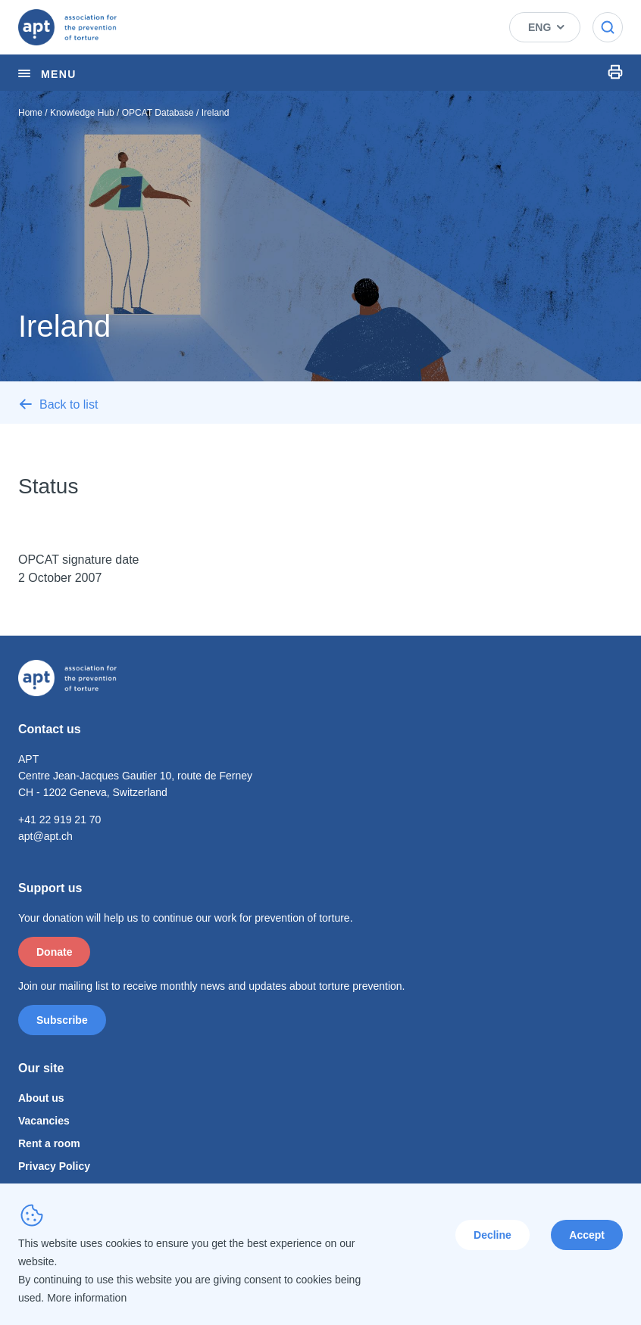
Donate (54, 952)
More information (87, 1298)
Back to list (68, 404)
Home (30, 112)
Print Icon (615, 71)
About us (41, 1098)
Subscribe (62, 1020)
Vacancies (44, 1121)
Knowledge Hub (82, 112)
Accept (587, 1235)
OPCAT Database (158, 112)
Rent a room (49, 1143)
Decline (492, 1235)
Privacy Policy (54, 1166)
